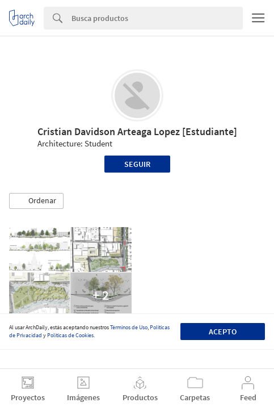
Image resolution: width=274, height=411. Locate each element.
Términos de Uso (128, 327)
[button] (36, 201)
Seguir (137, 164)
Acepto (223, 331)
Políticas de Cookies (70, 335)
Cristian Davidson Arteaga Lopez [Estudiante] (137, 131)
